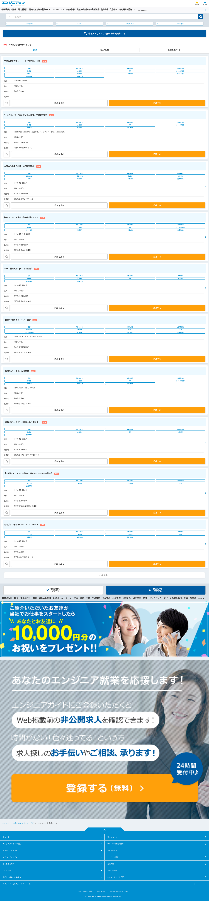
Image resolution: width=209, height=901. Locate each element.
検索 (200, 16)
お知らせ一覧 (112, 850)
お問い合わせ (112, 870)
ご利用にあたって (101, 891)
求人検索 (6, 837)
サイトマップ (8, 870)
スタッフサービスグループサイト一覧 (16, 884)
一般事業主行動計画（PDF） (119, 891)
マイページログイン (10, 857)
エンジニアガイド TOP (115, 877)
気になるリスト (113, 837)
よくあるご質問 (8, 864)
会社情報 (110, 864)
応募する (157, 103)
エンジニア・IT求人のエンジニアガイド (18, 823)
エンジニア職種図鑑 (10, 850)
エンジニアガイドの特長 (12, 844)
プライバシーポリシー (84, 891)
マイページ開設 (113, 857)
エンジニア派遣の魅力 (115, 844)
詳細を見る (59, 103)
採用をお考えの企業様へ (12, 877)
